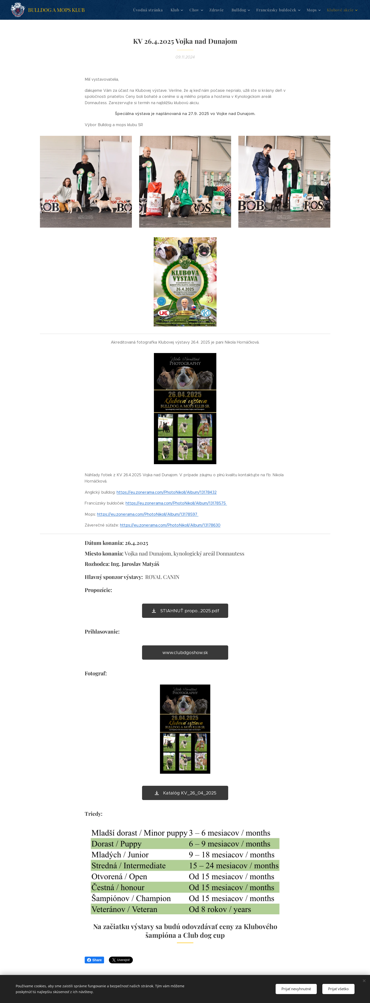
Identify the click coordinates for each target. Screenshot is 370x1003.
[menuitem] (155, 10)
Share (94, 960)
